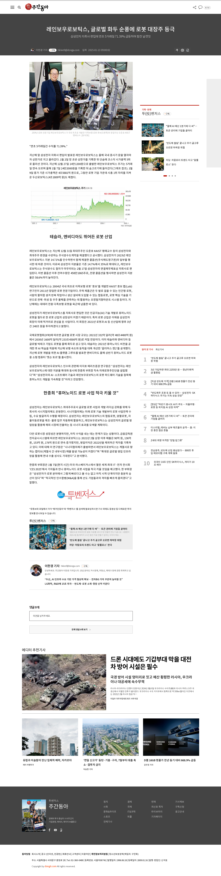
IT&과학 (131, 811)
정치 (105, 801)
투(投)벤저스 (37, 521)
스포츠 (106, 816)
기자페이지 (156, 816)
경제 (129, 801)
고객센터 (76, 854)
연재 (153, 801)
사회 (105, 806)
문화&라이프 (109, 811)
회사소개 (36, 854)
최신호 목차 (157, 806)
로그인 (207, 8)
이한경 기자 (52, 566)
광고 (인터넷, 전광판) (51, 854)
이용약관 (86, 854)
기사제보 (179, 801)
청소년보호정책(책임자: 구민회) (123, 854)
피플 (129, 816)
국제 (129, 806)
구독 (53, 50)
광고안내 (179, 811)
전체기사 (107, 821)
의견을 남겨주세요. (41, 615)
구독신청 (179, 806)
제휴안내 (66, 854)
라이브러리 (156, 811)
